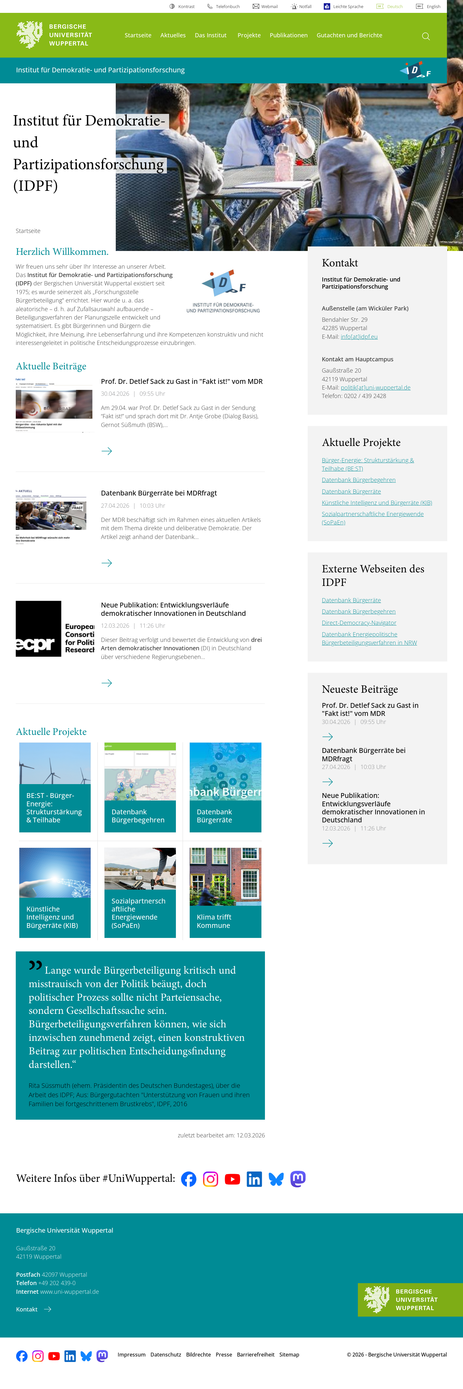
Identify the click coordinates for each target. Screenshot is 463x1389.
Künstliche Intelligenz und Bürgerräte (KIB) (377, 502)
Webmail (269, 6)
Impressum (132, 1366)
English (433, 6)
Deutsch (395, 6)
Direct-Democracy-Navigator (359, 622)
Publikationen (289, 35)
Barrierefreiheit (256, 1366)
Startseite (138, 35)
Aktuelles (173, 35)
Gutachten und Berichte (349, 35)
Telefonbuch (228, 6)
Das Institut (211, 35)
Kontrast (186, 6)
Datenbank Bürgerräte (351, 491)
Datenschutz (165, 1366)
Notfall (305, 6)
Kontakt (27, 1321)
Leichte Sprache (348, 6)
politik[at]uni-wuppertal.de (376, 387)
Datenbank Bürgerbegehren (359, 480)
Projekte (249, 35)
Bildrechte (198, 1366)
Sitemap (289, 1366)
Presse (224, 1366)
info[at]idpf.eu (359, 336)
